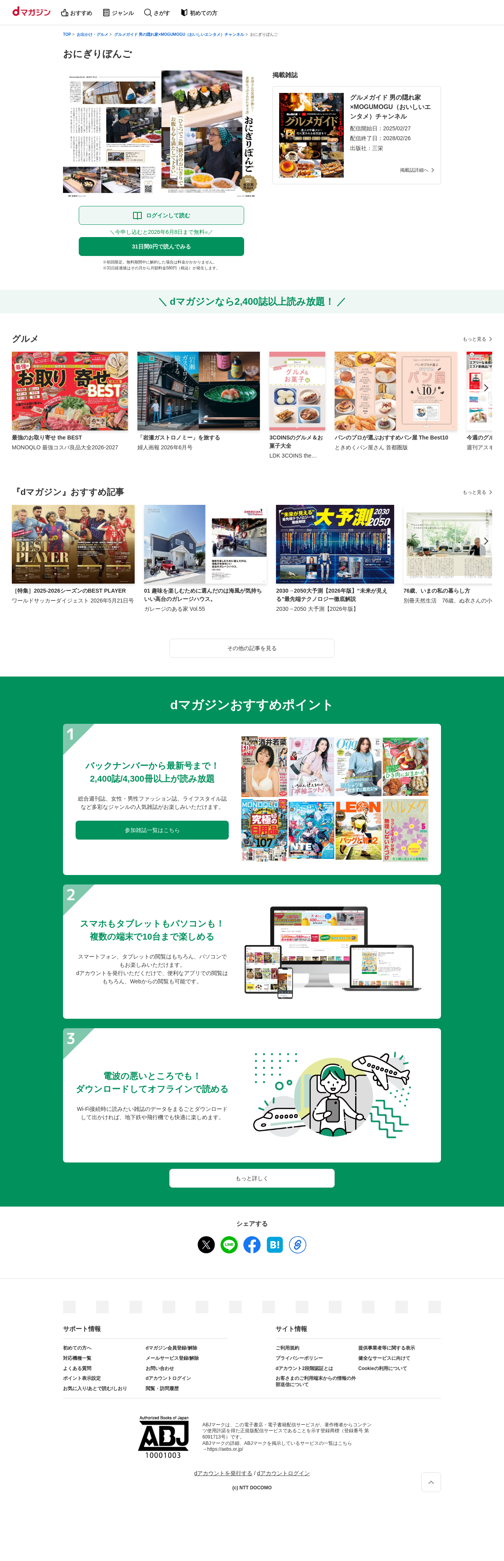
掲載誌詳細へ (414, 170)
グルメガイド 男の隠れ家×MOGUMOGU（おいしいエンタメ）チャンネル (179, 34)
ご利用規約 (287, 1348)
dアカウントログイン (168, 1378)
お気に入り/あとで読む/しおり (95, 1388)
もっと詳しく (252, 1178)
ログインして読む (168, 215)
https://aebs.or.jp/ (225, 1449)
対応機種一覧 (77, 1358)
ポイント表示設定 (82, 1378)
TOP (67, 34)
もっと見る (474, 339)
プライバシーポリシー (299, 1358)
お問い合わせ (160, 1368)
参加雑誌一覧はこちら (152, 830)
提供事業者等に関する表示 (386, 1348)
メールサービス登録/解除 (172, 1358)
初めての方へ (77, 1348)
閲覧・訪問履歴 (162, 1388)
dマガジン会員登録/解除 (171, 1348)
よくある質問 (77, 1368)
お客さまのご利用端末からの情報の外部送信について (316, 1381)
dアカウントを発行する (223, 1473)
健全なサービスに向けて (384, 1358)
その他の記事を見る (252, 648)
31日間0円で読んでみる (161, 246)
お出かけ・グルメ (92, 34)
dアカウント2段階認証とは (304, 1368)
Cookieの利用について (382, 1368)
